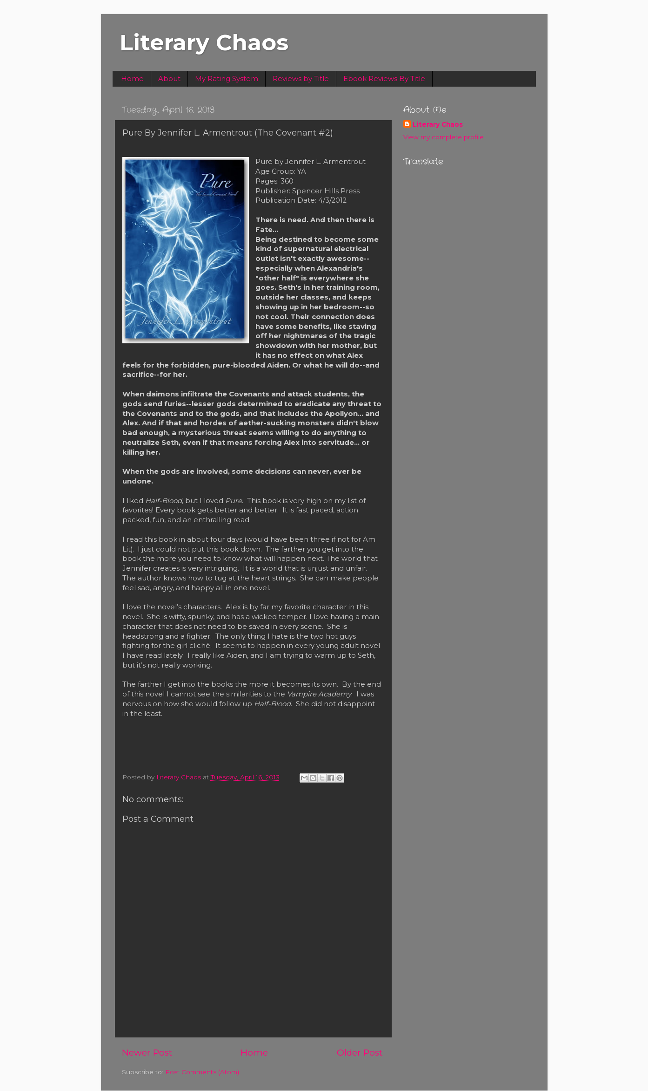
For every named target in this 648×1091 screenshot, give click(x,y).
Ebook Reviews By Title (384, 78)
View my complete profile (443, 137)
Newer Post (147, 1052)
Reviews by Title (301, 78)
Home (132, 78)
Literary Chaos (204, 42)
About (169, 78)
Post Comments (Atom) (202, 1072)
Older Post (359, 1052)
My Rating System (226, 78)
